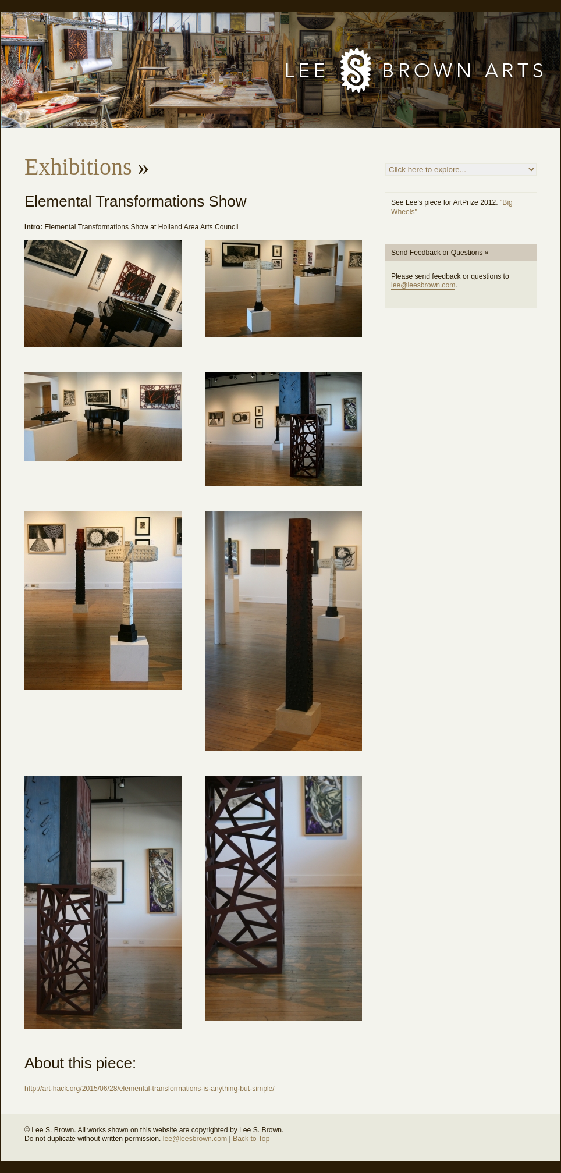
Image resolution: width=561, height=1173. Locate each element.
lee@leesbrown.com (423, 285)
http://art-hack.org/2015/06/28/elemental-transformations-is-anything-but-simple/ (149, 1089)
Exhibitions (78, 167)
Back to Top (251, 1139)
